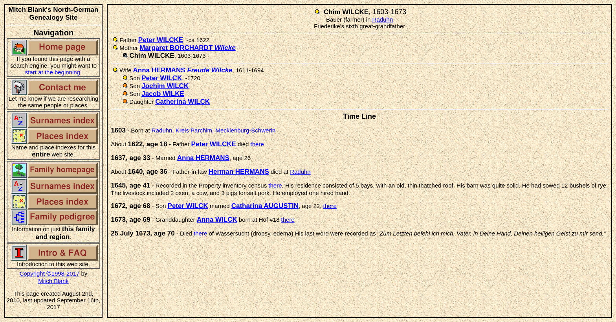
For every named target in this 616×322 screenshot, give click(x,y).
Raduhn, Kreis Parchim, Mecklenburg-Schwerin (213, 130)
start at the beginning (52, 72)
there (257, 144)
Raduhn (382, 19)
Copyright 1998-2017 (50, 273)
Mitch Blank (53, 281)
